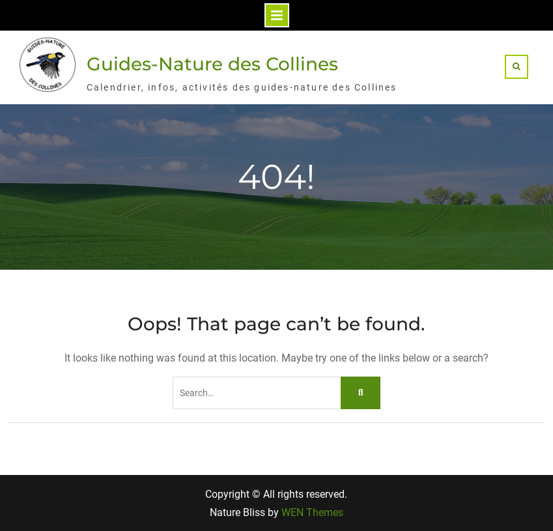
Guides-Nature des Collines (212, 64)
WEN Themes (312, 512)
